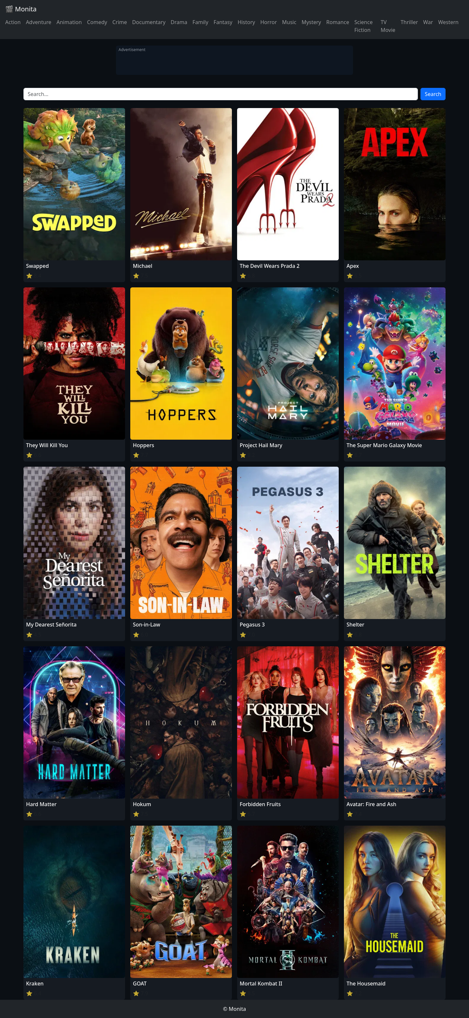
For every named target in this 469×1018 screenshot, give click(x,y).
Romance (337, 22)
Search (433, 94)
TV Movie (388, 26)
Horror (268, 22)
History (246, 22)
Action (13, 22)
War (428, 22)
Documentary (148, 22)
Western (448, 22)
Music (289, 22)
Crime (119, 22)
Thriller (409, 22)
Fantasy (223, 22)
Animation (69, 22)
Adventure (38, 22)
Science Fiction (363, 26)
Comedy (97, 22)
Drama (179, 22)
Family (200, 22)
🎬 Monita (20, 9)
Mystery (311, 22)
